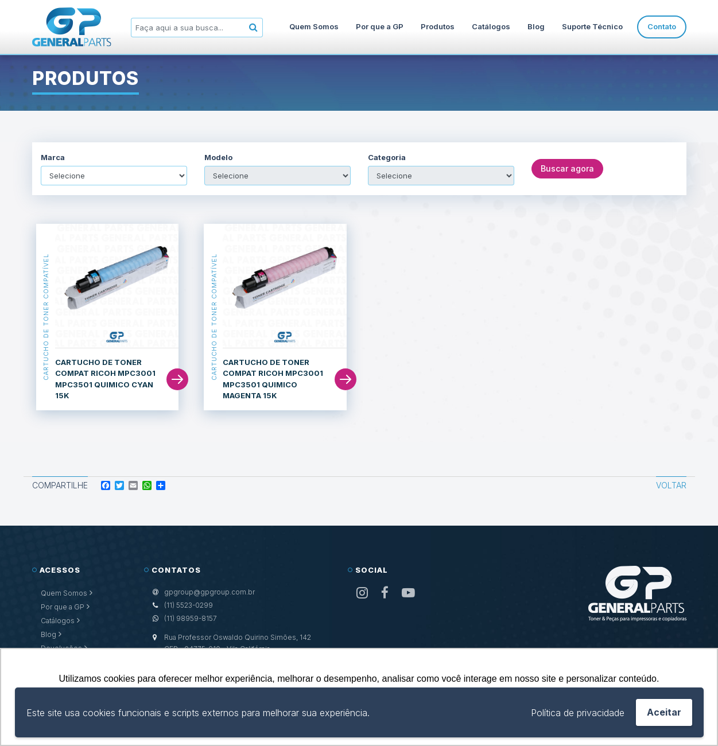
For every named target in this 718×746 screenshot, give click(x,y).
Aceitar (664, 712)
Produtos (438, 26)
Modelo (218, 157)
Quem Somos (314, 26)
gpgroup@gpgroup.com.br (209, 592)
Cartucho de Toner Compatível (46, 317)
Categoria (387, 157)
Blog (536, 26)
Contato (661, 26)
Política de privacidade (577, 712)
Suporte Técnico (592, 26)
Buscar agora (567, 168)
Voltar (671, 485)
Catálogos (491, 26)
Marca (53, 157)
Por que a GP (379, 26)
